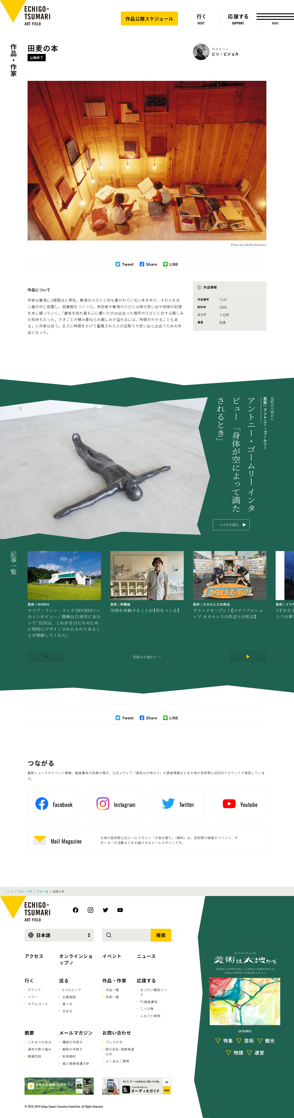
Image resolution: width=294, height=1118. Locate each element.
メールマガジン (76, 1032)
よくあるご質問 (117, 1061)
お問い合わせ (116, 1032)
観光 (270, 1040)
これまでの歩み (40, 1042)
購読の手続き (72, 1042)
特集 (228, 1040)
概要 (29, 1032)
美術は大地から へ (147, 656)
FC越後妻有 (149, 1001)
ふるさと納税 (150, 1015)
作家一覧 (112, 997)
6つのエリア (71, 989)
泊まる (67, 1011)
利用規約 (69, 1056)
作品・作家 (13, 60)
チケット (34, 989)
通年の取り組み (40, 1049)
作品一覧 (42, 891)
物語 (238, 1052)
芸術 (249, 1040)
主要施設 (69, 997)
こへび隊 (147, 1008)
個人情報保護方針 (75, 1063)
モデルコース (38, 1003)
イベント (112, 956)
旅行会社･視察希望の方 (119, 1051)
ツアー (33, 997)
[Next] (248, 656)
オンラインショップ (76, 959)
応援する (146, 980)
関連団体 (34, 1056)
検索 (161, 935)
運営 (259, 1052)
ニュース (146, 956)
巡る (64, 980)
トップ (9, 891)
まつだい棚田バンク (153, 992)
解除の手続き (72, 1049)
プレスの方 (113, 1042)
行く (29, 980)
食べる (67, 1003)
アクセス (34, 956)
